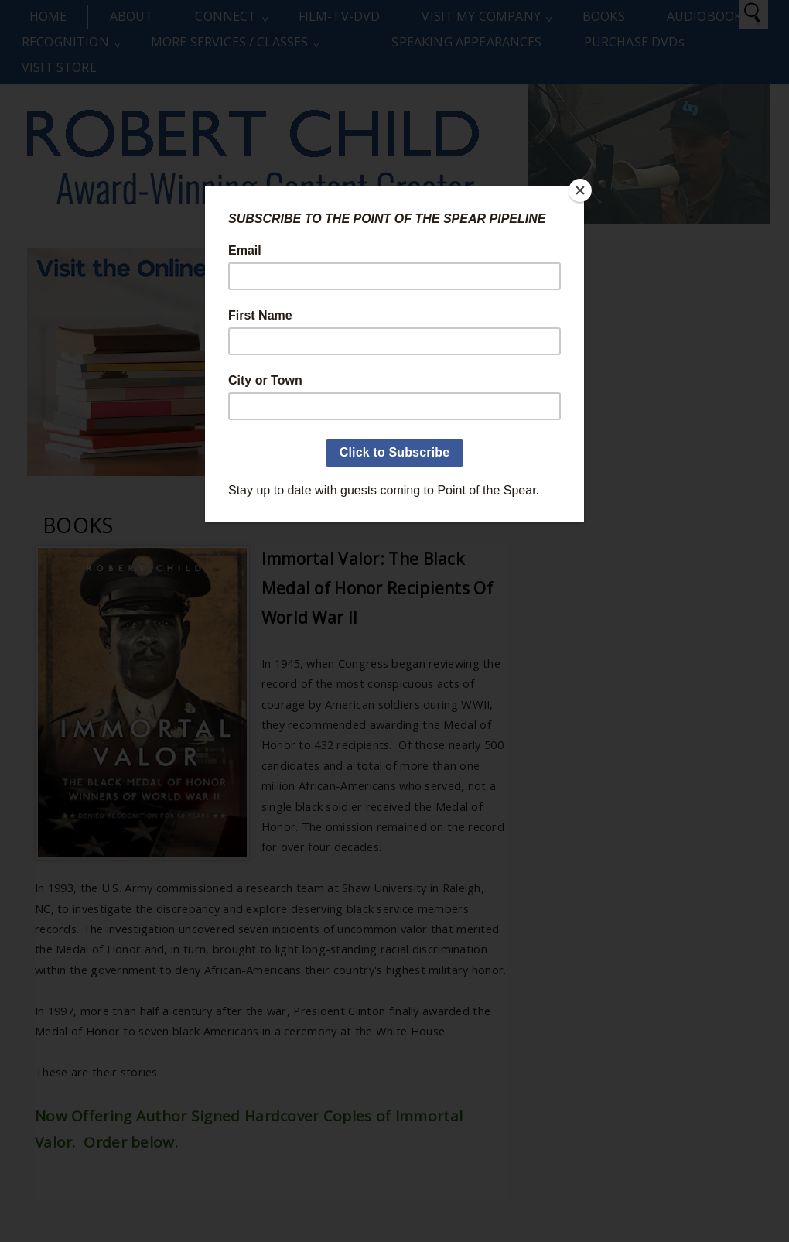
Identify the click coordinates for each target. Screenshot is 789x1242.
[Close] (580, 190)
